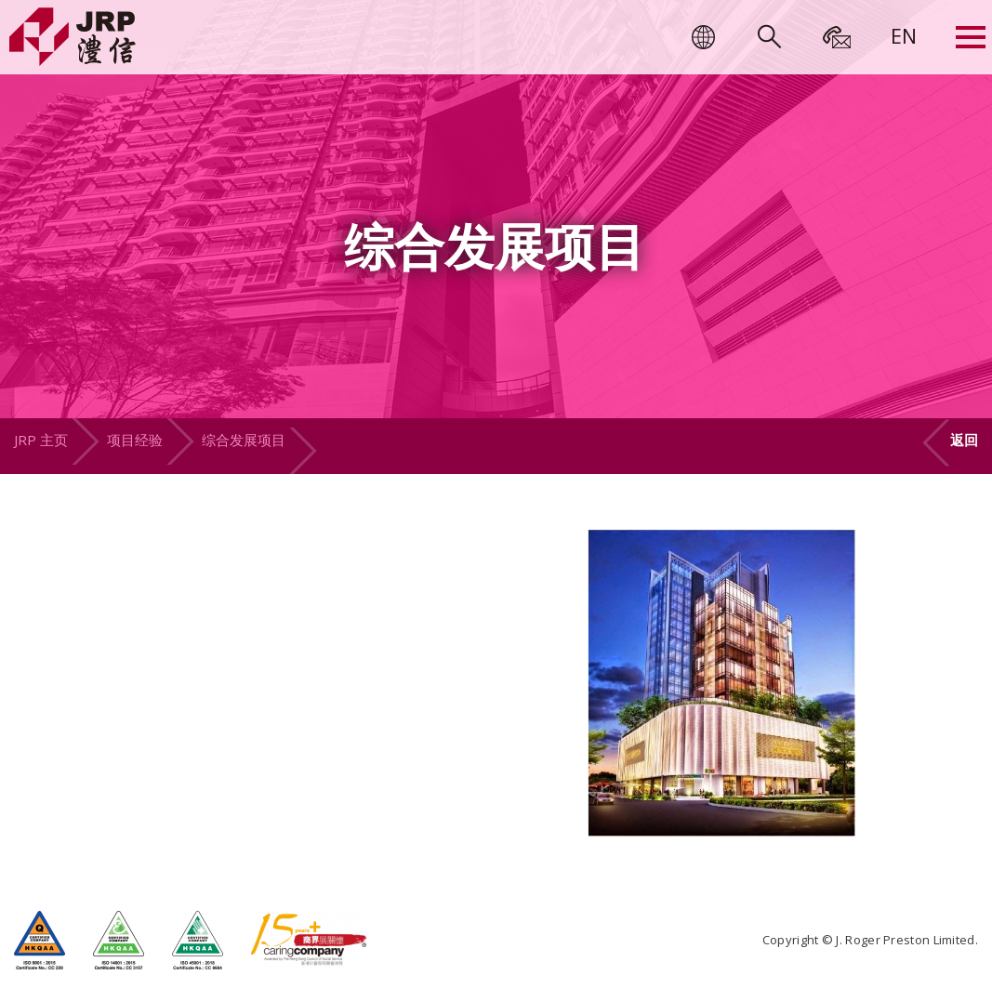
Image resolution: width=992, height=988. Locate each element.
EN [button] (904, 35)
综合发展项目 (243, 439)
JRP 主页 (41, 439)
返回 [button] (964, 439)
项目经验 (135, 439)
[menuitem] (904, 35)
